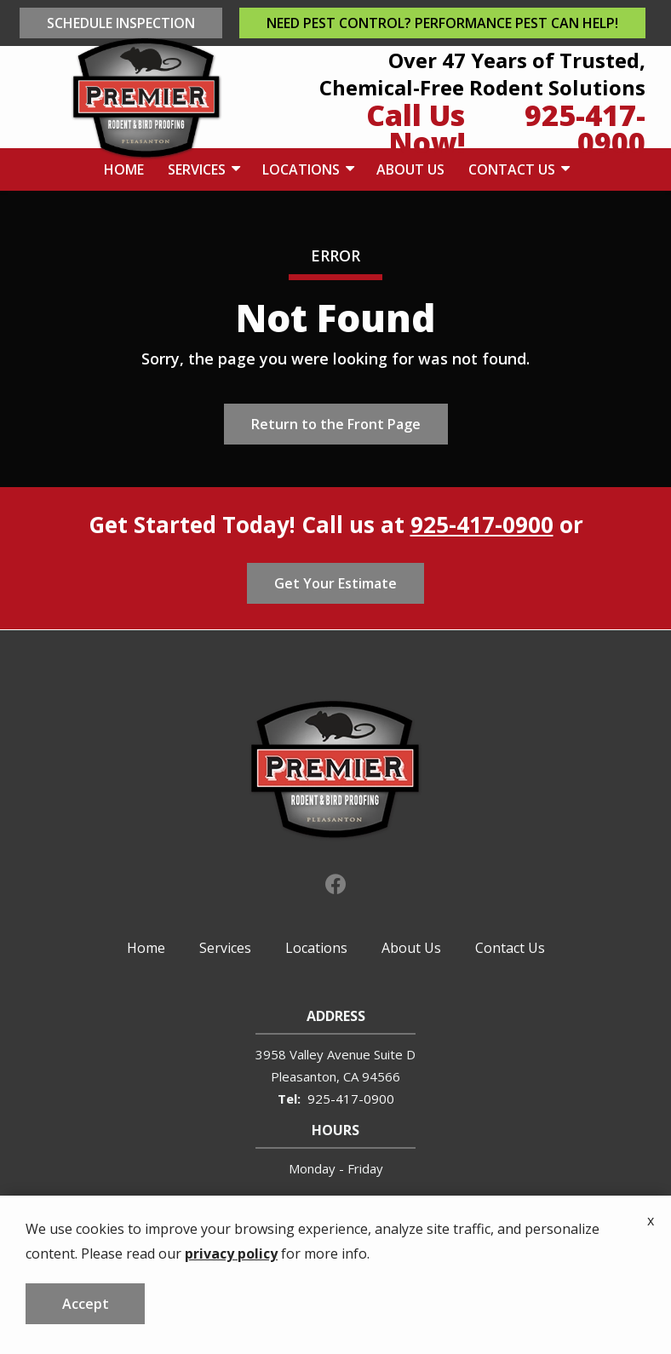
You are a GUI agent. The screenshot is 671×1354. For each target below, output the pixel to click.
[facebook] (335, 883)
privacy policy (231, 1323)
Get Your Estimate (335, 583)
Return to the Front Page (336, 424)
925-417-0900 (481, 524)
